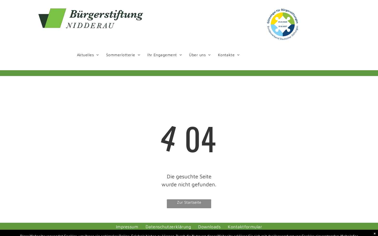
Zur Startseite (189, 202)
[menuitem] (87, 54)
